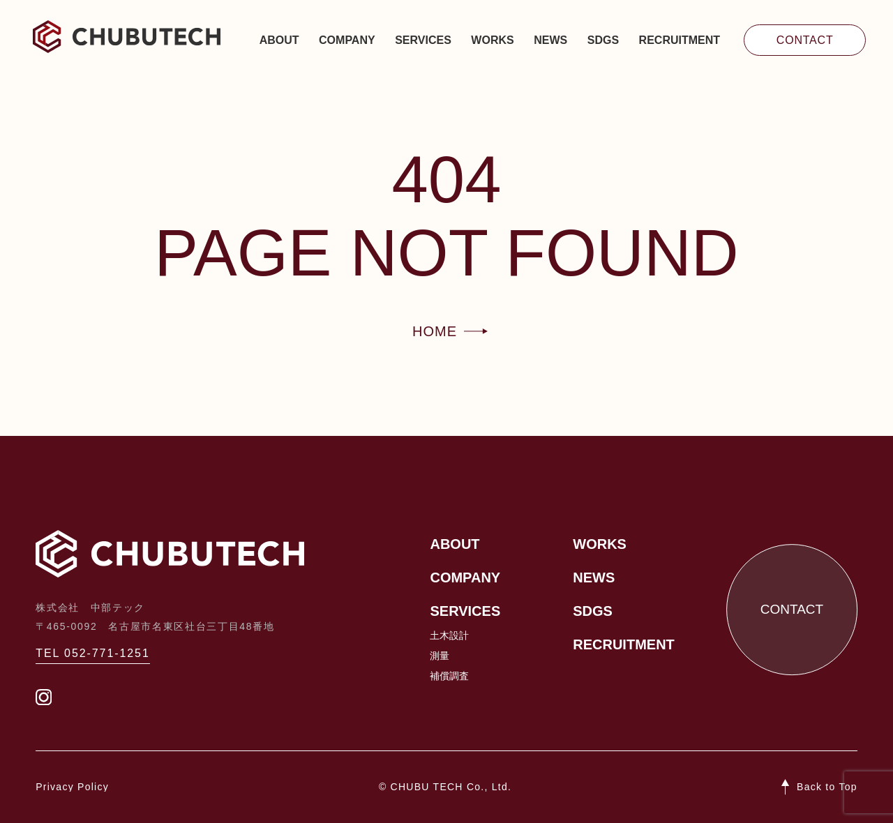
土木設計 (449, 635)
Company (347, 40)
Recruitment (679, 40)
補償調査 (449, 675)
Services (423, 40)
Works (492, 40)
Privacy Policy (72, 787)
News (550, 40)
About (279, 40)
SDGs (603, 40)
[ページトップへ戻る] (819, 786)
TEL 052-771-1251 (93, 653)
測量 (439, 655)
